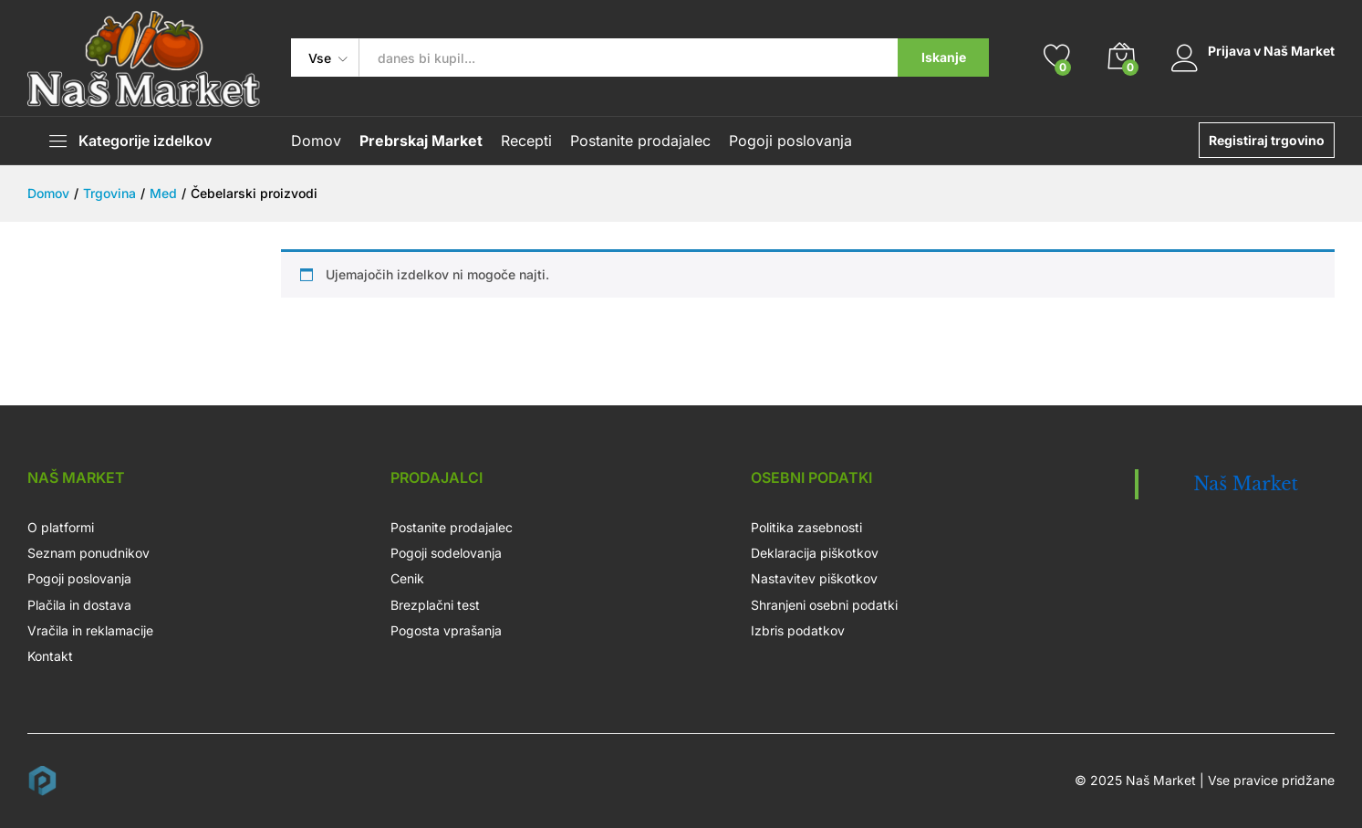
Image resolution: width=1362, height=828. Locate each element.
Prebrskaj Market (421, 140)
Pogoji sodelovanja (446, 553)
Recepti (526, 140)
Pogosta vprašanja (446, 630)
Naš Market (1245, 484)
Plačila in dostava (79, 605)
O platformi (60, 527)
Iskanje (942, 57)
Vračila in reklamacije (90, 630)
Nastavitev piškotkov (813, 578)
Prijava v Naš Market (1252, 51)
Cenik (407, 578)
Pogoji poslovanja (790, 140)
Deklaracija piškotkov (814, 553)
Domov (316, 140)
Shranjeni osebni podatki (823, 605)
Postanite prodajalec (640, 140)
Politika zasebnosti (805, 527)
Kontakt (50, 656)
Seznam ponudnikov (88, 553)
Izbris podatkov (797, 630)
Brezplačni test (435, 605)
